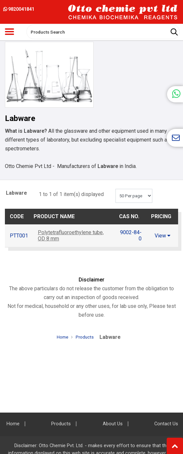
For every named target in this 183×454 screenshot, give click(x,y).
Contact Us (166, 423)
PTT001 (19, 236)
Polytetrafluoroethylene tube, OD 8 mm (71, 235)
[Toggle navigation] (9, 32)
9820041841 (18, 9)
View (162, 236)
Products (85, 337)
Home (62, 337)
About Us (113, 423)
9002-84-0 (131, 235)
